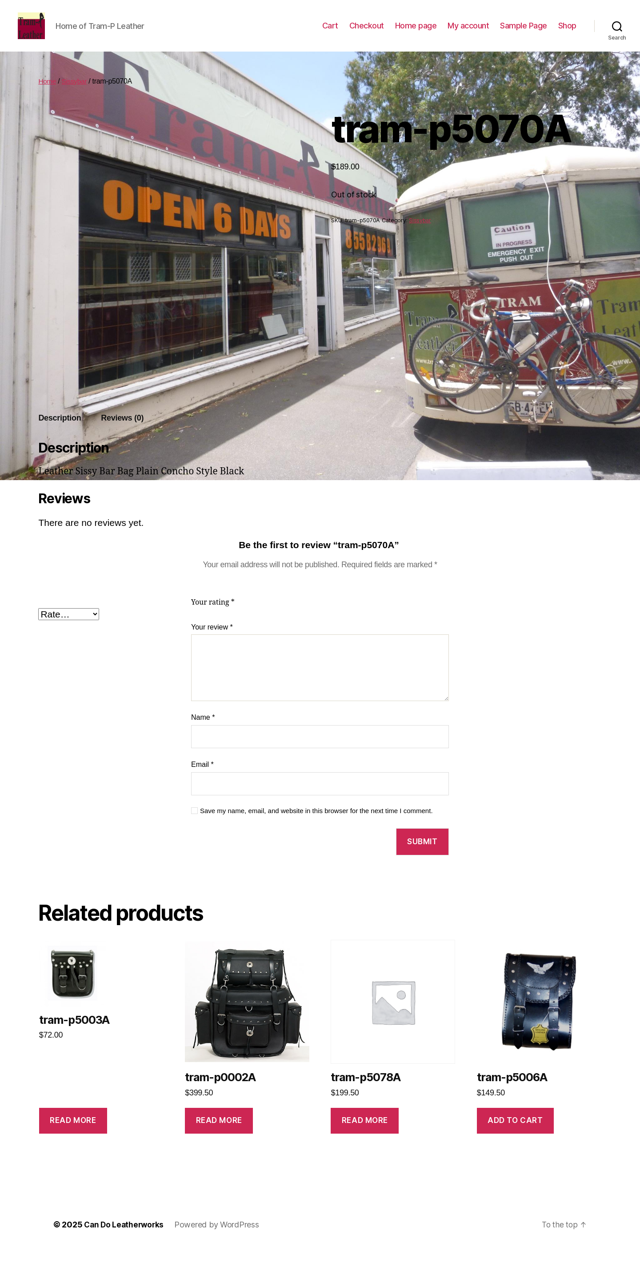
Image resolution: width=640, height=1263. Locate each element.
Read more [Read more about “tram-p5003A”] (73, 1133)
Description (59, 431)
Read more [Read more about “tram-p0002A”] (219, 1133)
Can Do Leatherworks (125, 1238)
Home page (416, 32)
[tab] (59, 431)
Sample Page (523, 32)
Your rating (213, 615)
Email (202, 778)
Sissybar (76, 94)
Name (203, 730)
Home (47, 94)
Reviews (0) (122, 431)
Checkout (366, 32)
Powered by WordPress (219, 1238)
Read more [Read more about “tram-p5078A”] (365, 1133)
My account (468, 32)
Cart (330, 32)
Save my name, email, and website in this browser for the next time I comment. (316, 824)
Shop (567, 32)
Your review (212, 640)
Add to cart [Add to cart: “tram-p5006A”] (515, 1133)
